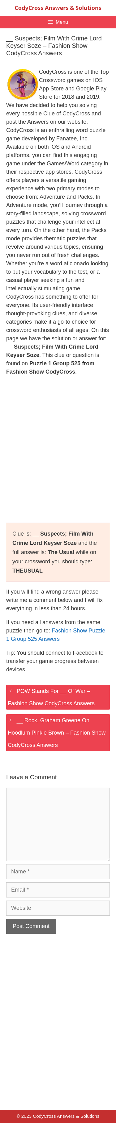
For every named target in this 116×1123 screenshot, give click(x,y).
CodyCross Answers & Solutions (58, 7)
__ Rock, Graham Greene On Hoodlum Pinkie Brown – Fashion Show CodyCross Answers (56, 732)
